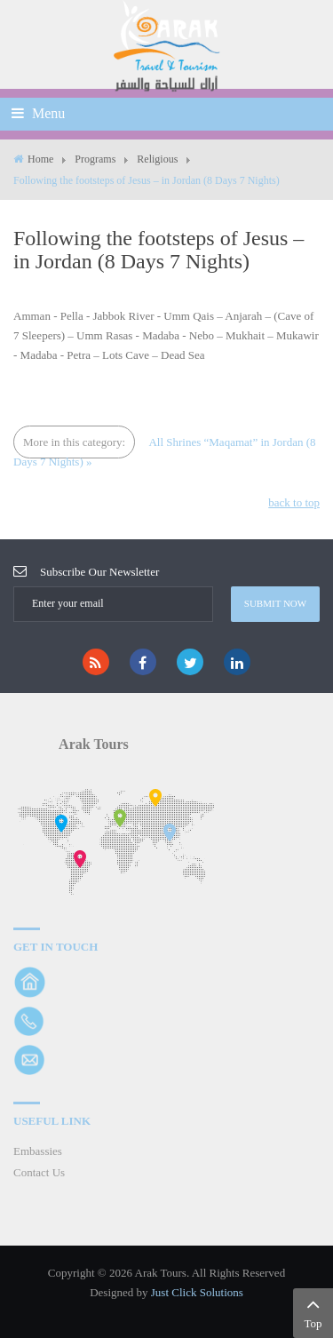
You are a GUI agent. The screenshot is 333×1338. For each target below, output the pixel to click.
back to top (294, 502)
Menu (38, 113)
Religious (157, 159)
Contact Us (39, 1172)
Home (40, 159)
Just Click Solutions (197, 1292)
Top (313, 1311)
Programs (95, 159)
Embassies (37, 1151)
